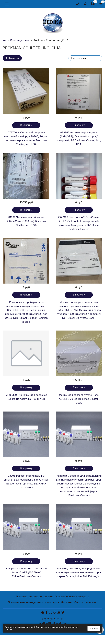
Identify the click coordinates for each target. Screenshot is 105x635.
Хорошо (94, 628)
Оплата (78, 602)
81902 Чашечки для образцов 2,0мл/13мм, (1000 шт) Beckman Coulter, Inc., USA (26, 221)
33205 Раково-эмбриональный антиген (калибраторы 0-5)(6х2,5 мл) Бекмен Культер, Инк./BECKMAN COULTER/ (26, 482)
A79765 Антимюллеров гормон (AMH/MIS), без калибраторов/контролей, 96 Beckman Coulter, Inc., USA (79, 138)
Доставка (66, 602)
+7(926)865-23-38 (52, 619)
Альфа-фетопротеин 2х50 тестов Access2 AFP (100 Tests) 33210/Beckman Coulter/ (26, 572)
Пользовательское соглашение (34, 597)
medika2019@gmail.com (53, 623)
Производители (19, 40)
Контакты (91, 602)
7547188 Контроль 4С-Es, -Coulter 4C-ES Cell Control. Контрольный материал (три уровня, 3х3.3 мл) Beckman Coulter (79, 223)
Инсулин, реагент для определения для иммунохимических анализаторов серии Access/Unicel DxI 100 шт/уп (79, 572)
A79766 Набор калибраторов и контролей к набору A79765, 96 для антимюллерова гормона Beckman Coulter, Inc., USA (26, 138)
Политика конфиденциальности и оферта (33, 602)
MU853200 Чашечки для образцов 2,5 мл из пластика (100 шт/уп (26, 397)
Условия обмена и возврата (72, 597)
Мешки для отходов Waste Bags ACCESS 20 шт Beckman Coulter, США (79, 399)
